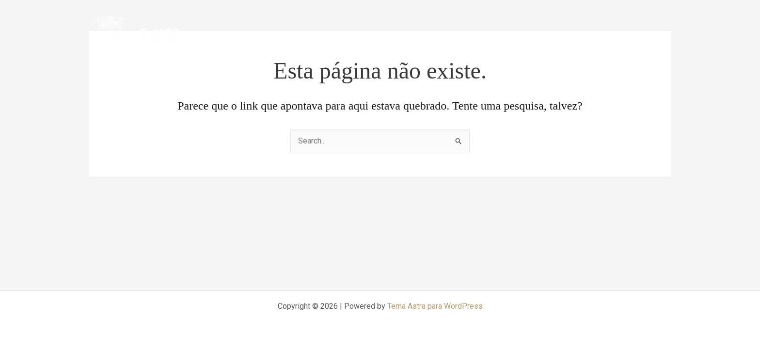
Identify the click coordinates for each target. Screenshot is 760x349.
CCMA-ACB (541, 36)
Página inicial (484, 36)
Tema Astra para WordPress (435, 306)
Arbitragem (595, 36)
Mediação (646, 36)
